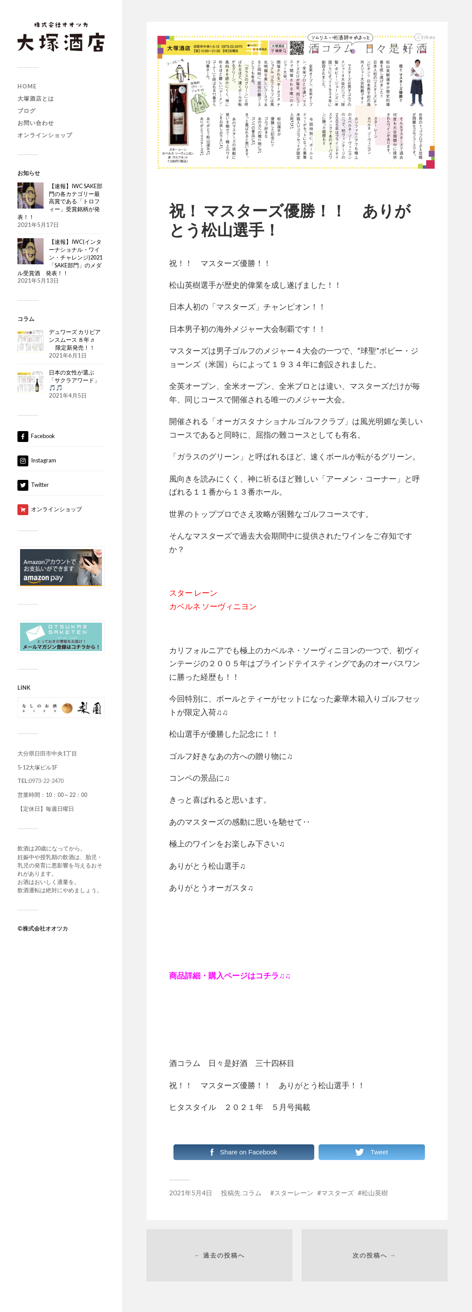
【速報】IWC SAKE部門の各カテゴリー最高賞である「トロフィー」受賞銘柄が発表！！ (59, 201)
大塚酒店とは (35, 98)
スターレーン (293, 1193)
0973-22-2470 (40, 780)
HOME (27, 86)
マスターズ (337, 1193)
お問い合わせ (35, 122)
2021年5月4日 (190, 1193)
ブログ (26, 110)
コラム (251, 1193)
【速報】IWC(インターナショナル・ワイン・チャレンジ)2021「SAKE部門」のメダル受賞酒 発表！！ (59, 257)
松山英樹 (375, 1193)
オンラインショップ (44, 135)
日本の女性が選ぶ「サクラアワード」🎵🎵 (74, 380)
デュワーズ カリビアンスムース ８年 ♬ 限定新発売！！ (75, 339)
